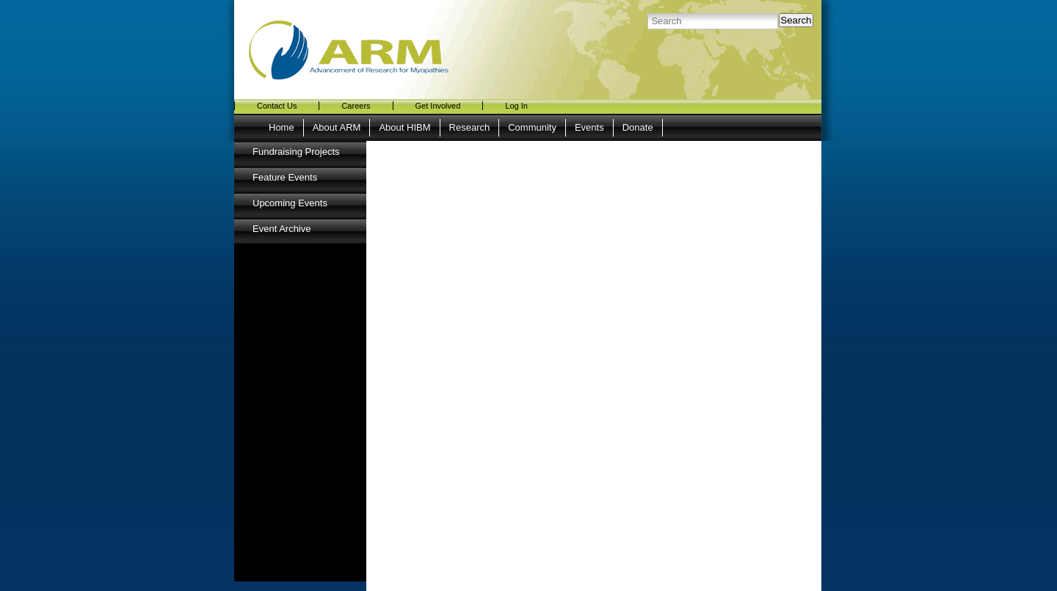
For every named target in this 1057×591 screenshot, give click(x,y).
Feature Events (285, 177)
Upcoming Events (290, 203)
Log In (516, 105)
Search (795, 20)
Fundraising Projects (296, 151)
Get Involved (438, 105)
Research (469, 127)
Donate (637, 127)
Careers (355, 105)
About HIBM (404, 127)
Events (589, 127)
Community (532, 127)
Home (281, 127)
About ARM (337, 127)
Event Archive (282, 228)
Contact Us (277, 105)
